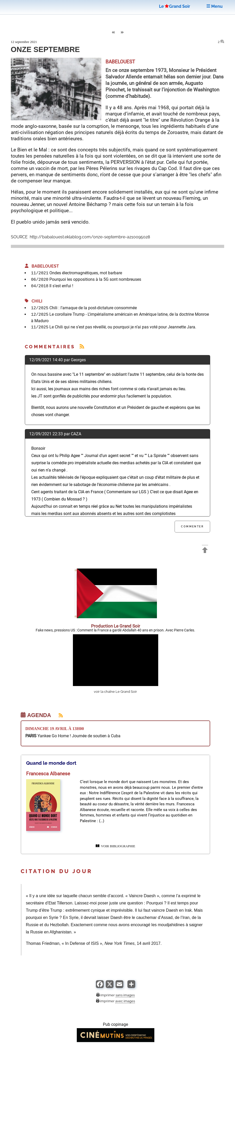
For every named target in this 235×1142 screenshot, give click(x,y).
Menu (215, 6)
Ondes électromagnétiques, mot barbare (85, 272)
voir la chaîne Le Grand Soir (115, 692)
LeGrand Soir (174, 6)
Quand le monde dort (51, 763)
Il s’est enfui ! (61, 285)
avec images (125, 1001)
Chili (33, 301)
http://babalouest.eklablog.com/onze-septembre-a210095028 (89, 236)
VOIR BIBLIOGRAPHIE (115, 846)
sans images (125, 995)
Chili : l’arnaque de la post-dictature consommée (93, 307)
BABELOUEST (42, 266)
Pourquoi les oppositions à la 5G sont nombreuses (95, 279)
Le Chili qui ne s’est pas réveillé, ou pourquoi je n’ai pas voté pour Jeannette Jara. (122, 327)
